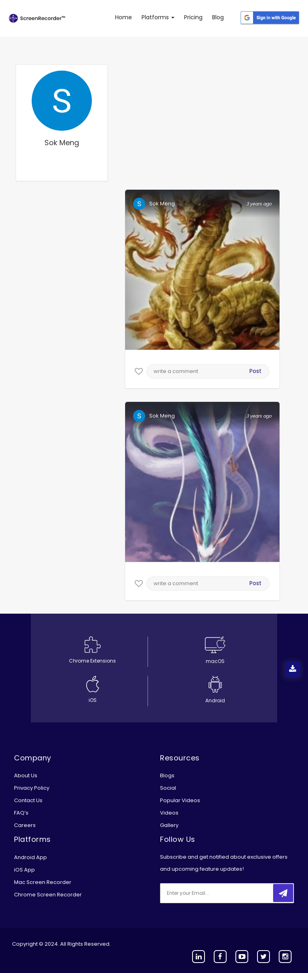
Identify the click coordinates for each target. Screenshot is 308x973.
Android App (30, 857)
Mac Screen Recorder (42, 882)
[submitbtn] (283, 893)
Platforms (158, 17)
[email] (213, 893)
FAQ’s (21, 813)
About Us (25, 775)
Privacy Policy (31, 788)
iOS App (24, 870)
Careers (25, 825)
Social (168, 788)
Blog (218, 17)
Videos (169, 813)
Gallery (169, 825)
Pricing (193, 17)
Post (255, 371)
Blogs (167, 775)
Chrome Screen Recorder (48, 894)
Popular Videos (180, 800)
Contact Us (28, 800)
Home (123, 17)
